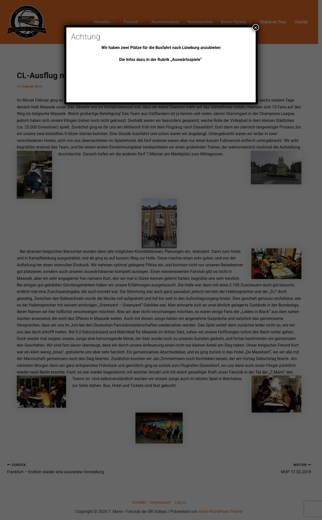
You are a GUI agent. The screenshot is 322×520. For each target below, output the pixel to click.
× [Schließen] (255, 27)
